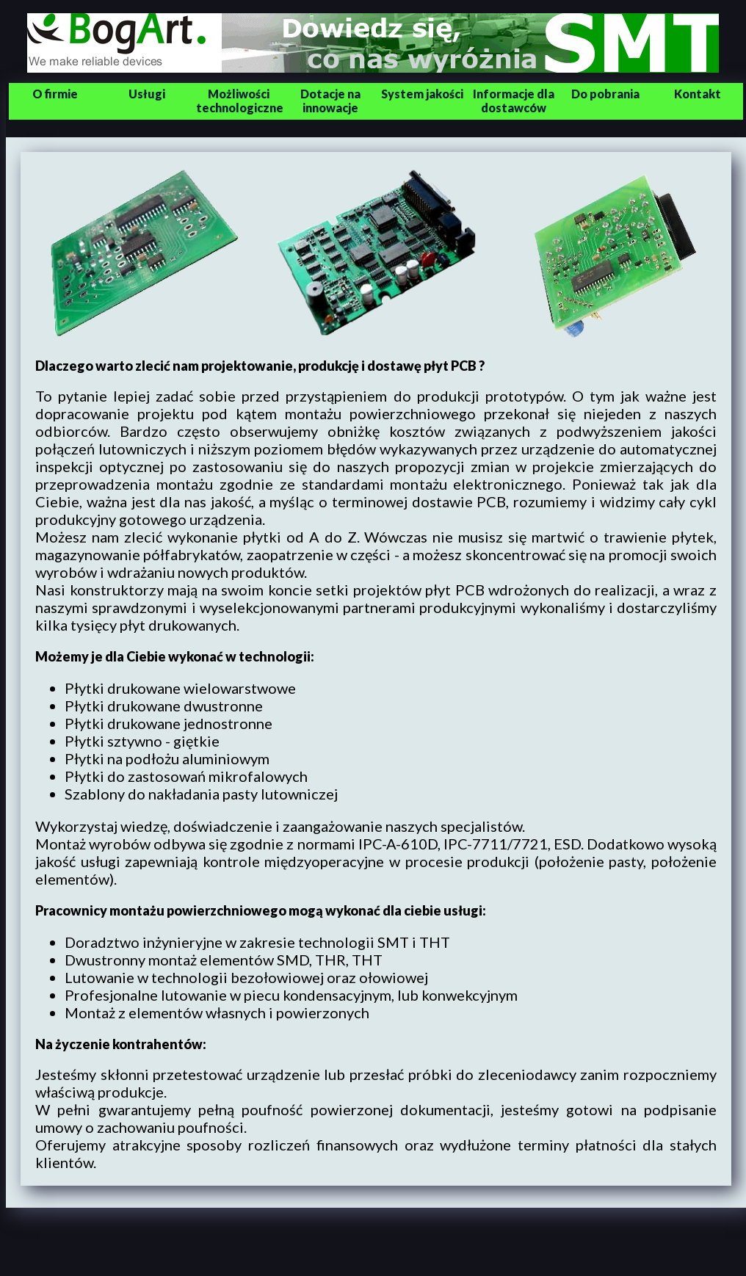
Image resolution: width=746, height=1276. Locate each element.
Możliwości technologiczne (239, 101)
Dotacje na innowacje (330, 101)
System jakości (422, 94)
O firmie (55, 94)
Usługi (146, 94)
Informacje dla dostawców (513, 101)
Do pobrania (605, 94)
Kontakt (697, 94)
